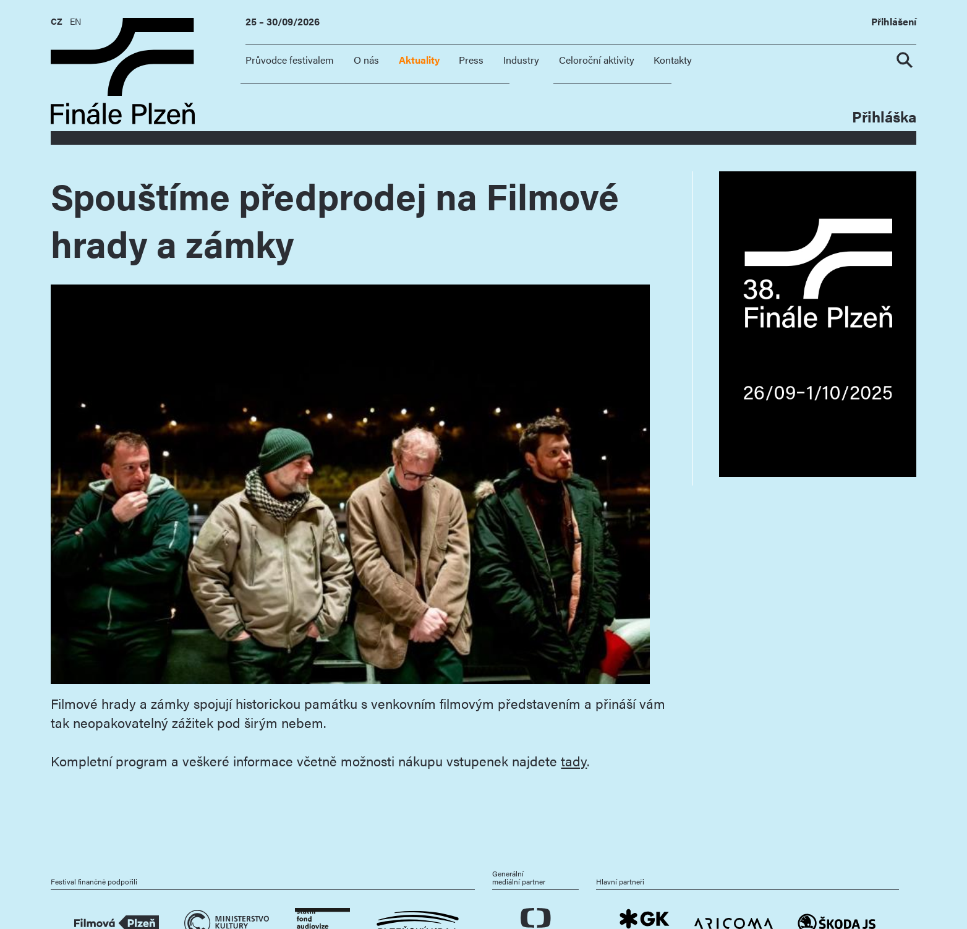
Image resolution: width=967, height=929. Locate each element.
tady (574, 760)
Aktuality (419, 60)
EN (75, 21)
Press (471, 60)
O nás (366, 60)
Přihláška (884, 116)
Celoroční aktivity (596, 60)
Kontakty (673, 60)
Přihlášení (893, 22)
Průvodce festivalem (289, 60)
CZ (56, 21)
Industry (521, 60)
